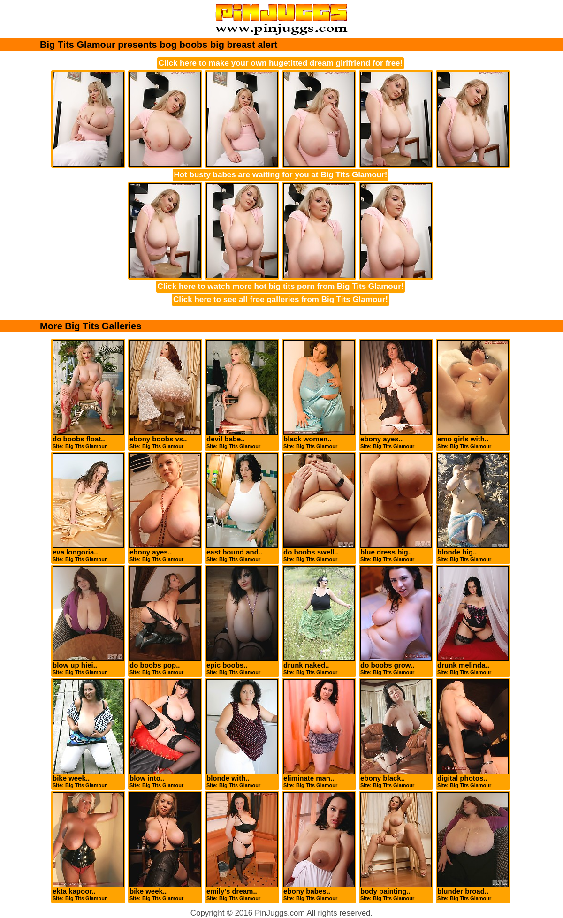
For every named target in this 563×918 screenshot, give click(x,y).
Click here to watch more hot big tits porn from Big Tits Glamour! (281, 286)
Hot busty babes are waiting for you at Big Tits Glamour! (281, 174)
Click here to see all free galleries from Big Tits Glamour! (280, 299)
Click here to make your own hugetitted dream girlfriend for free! (281, 63)
